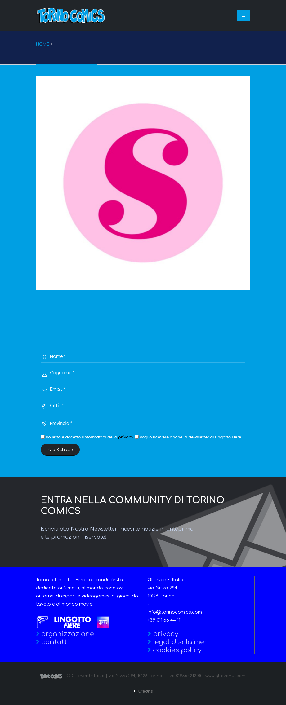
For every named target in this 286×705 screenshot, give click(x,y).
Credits (144, 691)
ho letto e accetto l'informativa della (87, 437)
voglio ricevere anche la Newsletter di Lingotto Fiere (188, 437)
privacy (125, 437)
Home (42, 44)
